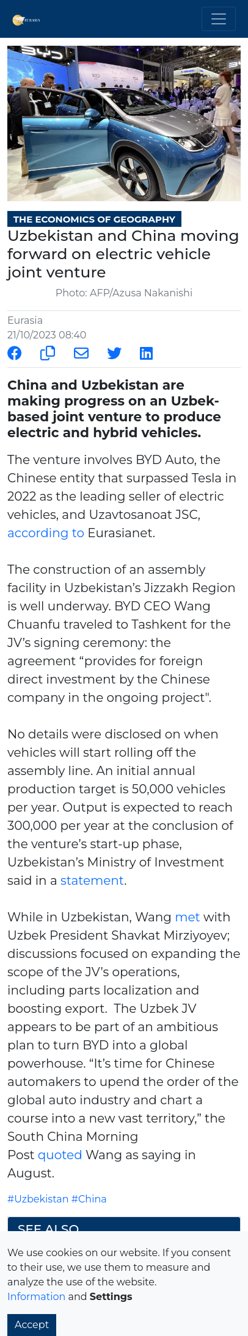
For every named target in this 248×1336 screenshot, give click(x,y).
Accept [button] (32, 1325)
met (187, 917)
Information (36, 1296)
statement (92, 880)
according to (45, 533)
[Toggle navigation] (219, 19)
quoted (60, 1155)
